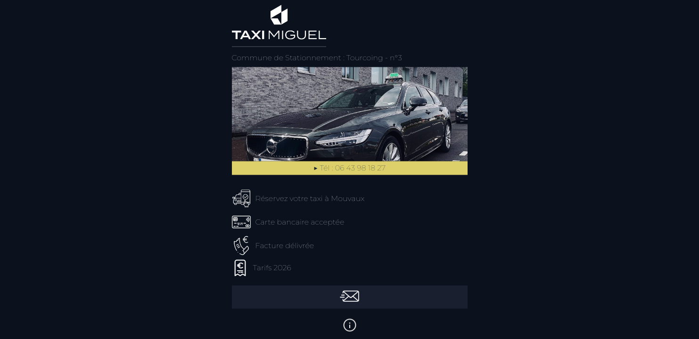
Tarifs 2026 (272, 268)
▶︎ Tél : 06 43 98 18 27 (349, 168)
